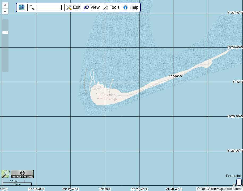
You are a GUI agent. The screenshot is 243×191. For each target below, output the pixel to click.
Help (134, 7)
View (95, 7)
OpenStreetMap (212, 189)
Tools (115, 7)
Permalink (234, 176)
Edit (76, 7)
